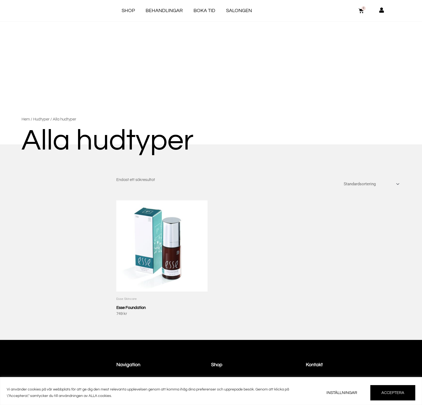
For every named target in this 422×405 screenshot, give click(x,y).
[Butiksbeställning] (370, 182)
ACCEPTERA (392, 393)
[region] (211, 391)
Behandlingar (164, 10)
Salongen (239, 10)
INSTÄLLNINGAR (341, 393)
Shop (128, 10)
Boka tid (204, 10)
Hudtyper (41, 119)
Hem (26, 119)
